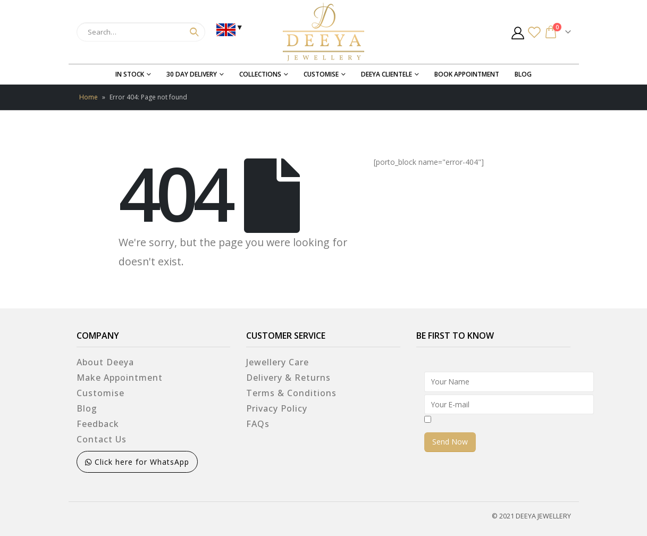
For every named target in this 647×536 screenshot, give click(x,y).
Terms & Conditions (291, 393)
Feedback (98, 424)
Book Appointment (466, 74)
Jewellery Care (277, 362)
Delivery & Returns (288, 377)
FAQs (258, 424)
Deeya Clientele (386, 74)
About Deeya (105, 362)
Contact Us (102, 439)
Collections (260, 74)
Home (88, 97)
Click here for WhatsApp (137, 462)
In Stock (129, 74)
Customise (321, 74)
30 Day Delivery (191, 74)
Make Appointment (120, 377)
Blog (523, 74)
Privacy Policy (276, 408)
